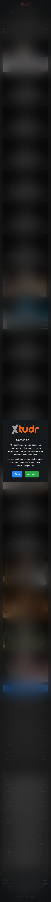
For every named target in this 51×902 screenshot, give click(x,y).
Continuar (31, 474)
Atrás (17, 474)
